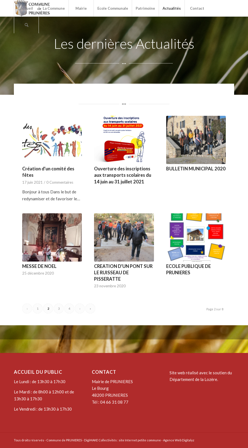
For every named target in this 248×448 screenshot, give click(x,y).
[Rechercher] (26, 25)
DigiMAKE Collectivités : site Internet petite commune (122, 440)
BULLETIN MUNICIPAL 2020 (196, 168)
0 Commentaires (59, 182)
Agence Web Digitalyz (178, 440)
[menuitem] (26, 8)
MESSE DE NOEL (39, 266)
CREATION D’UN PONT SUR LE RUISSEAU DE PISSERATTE (123, 272)
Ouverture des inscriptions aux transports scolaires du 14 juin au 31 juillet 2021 (122, 175)
